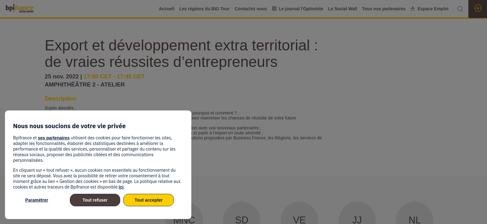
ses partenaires (54, 137)
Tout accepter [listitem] (148, 200)
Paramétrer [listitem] (36, 200)
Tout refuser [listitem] (95, 200)
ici (121, 186)
